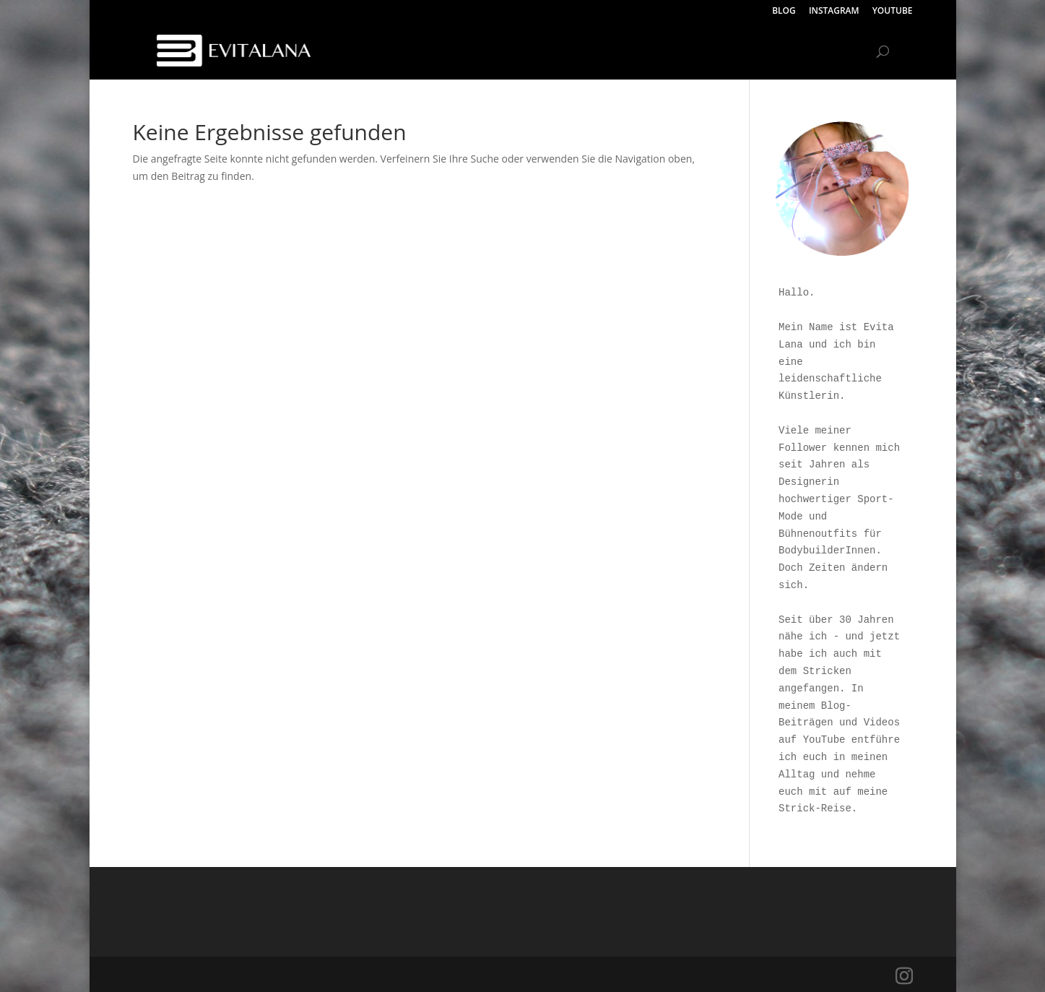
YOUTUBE (892, 12)
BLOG (784, 12)
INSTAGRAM (834, 12)
